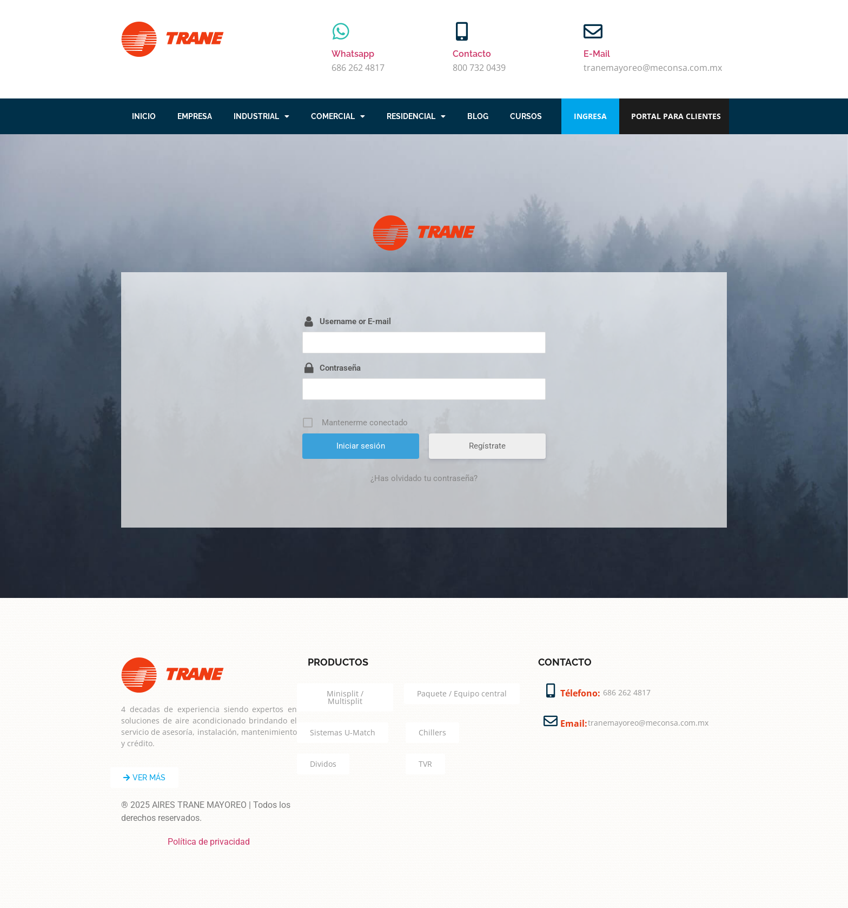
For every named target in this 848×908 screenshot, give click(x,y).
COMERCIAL (338, 116)
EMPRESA (194, 116)
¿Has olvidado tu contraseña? (424, 478)
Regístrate (487, 446)
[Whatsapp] (341, 31)
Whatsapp (353, 54)
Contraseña (340, 368)
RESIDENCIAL (416, 116)
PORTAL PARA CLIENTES (676, 116)
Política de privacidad (209, 842)
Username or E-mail (355, 321)
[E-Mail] (593, 31)
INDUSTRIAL (261, 116)
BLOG (477, 116)
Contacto (472, 54)
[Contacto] (462, 31)
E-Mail (597, 54)
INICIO (144, 116)
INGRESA (590, 116)
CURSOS (526, 116)
